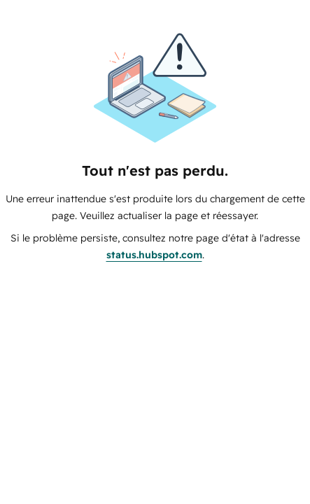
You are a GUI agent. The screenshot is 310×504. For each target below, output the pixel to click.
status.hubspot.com (154, 254)
